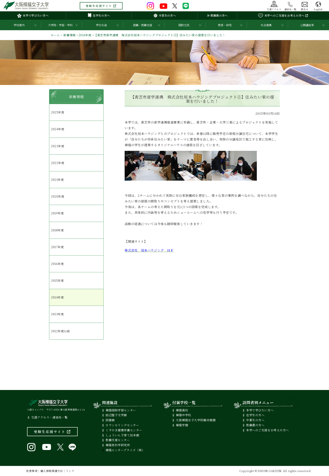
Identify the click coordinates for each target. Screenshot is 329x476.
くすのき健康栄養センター (124, 430)
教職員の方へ (217, 15)
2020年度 (57, 196)
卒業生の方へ (164, 15)
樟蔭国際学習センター (121, 410)
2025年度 (57, 112)
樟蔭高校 (182, 410)
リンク (70, 471)
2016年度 (57, 264)
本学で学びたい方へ (32, 15)
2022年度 (57, 163)
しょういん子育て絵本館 (122, 435)
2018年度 (57, 230)
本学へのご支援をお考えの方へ (283, 15)
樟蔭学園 (182, 425)
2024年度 (57, 129)
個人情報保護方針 (51, 471)
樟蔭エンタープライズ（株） (125, 450)
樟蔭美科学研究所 (118, 445)
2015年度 (57, 280)
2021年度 (57, 179)
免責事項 (31, 471)
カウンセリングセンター (122, 425)
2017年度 (57, 247)
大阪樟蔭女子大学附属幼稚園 (195, 420)
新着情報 (69, 35)
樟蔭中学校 (183, 415)
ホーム (55, 35)
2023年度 (57, 146)
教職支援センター (118, 440)
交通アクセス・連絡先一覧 (49, 417)
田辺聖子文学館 (116, 415)
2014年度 (84, 35)
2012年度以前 (60, 331)
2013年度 (57, 314)
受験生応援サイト (101, 6)
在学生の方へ (99, 15)
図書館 (110, 420)
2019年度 (57, 213)
